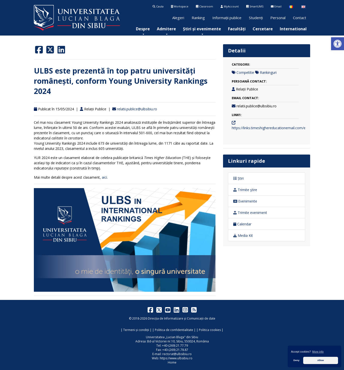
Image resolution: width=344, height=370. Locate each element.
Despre (143, 29)
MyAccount (230, 6)
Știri (238, 178)
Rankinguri (268, 72)
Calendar (242, 224)
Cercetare (263, 29)
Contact (299, 17)
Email (276, 6)
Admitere (166, 29)
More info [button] (318, 351)
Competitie (245, 72)
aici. (105, 177)
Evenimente (245, 201)
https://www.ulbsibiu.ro (176, 358)
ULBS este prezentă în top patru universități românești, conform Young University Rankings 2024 (121, 81)
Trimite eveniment (250, 212)
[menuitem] (142, 29)
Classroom (204, 6)
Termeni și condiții (136, 330)
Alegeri (178, 17)
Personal (278, 17)
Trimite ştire (245, 189)
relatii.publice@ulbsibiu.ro (137, 109)
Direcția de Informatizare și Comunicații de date (181, 318)
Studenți (256, 17)
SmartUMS (254, 6)
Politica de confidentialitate (174, 330)
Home (172, 362)
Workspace (179, 6)
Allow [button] (320, 360)
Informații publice (226, 17)
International (293, 29)
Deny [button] (296, 360)
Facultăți (237, 29)
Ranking (198, 17)
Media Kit (243, 235)
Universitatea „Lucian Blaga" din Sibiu (172, 337)
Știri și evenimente (202, 29)
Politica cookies (210, 330)
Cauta (158, 6)
